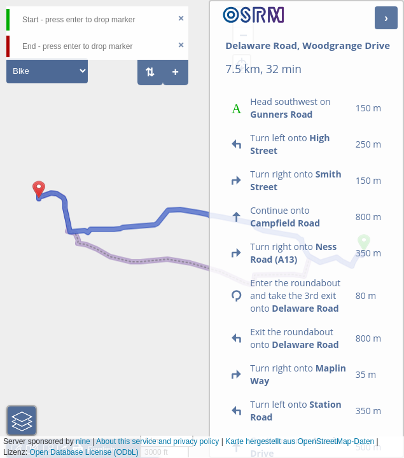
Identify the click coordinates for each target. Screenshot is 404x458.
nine (83, 441)
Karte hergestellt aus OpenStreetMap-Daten (299, 441)
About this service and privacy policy (157, 441)
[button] (38, 198)
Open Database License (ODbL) (83, 452)
